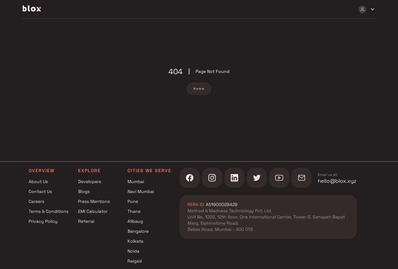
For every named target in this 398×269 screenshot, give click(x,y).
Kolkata (135, 241)
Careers (36, 201)
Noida (133, 251)
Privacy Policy (43, 221)
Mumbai (135, 181)
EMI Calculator (93, 211)
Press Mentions (94, 201)
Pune (132, 201)
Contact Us (40, 191)
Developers (89, 181)
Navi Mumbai (140, 191)
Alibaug (135, 221)
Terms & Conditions (48, 211)
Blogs (84, 191)
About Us (38, 181)
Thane (134, 211)
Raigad (134, 261)
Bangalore (138, 231)
